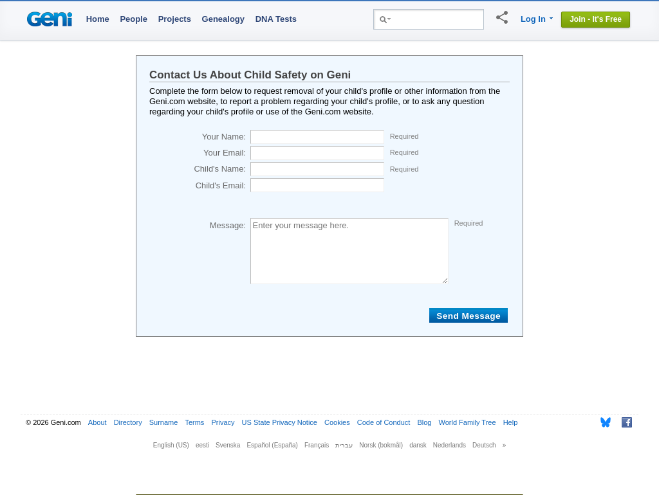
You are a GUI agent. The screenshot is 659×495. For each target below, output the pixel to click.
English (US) (171, 445)
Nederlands (449, 445)
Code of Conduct (384, 422)
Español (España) (272, 445)
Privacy (222, 422)
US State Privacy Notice (279, 422)
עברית (344, 445)
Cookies (337, 422)
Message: (228, 225)
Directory (128, 422)
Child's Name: (220, 169)
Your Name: (224, 136)
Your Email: (224, 153)
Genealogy (223, 19)
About (97, 422)
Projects (174, 19)
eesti (202, 445)
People (133, 19)
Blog (424, 422)
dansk (418, 445)
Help (510, 422)
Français (316, 445)
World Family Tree (467, 422)
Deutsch (484, 445)
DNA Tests (276, 19)
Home (97, 19)
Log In (533, 19)
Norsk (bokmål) (381, 445)
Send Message (468, 316)
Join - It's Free (596, 19)
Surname (163, 422)
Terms (194, 422)
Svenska (228, 445)
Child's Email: (221, 185)
